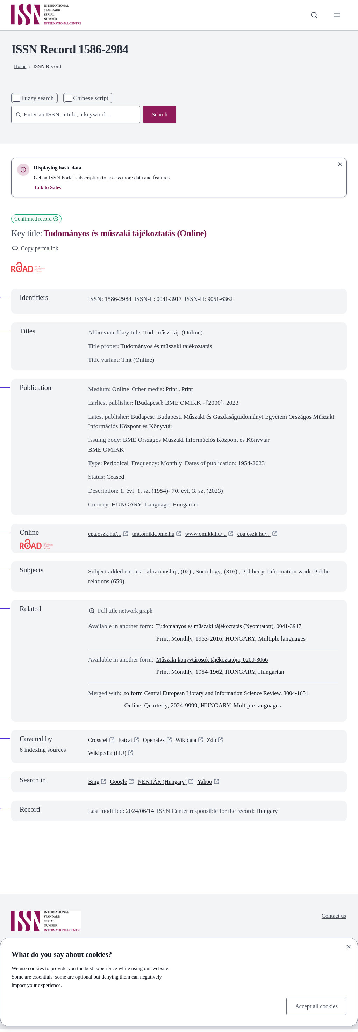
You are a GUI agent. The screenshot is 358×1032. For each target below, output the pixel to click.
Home (20, 66)
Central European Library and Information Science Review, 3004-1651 (232, 694)
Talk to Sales (48, 187)
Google (120, 784)
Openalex (157, 741)
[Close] (348, 946)
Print (172, 389)
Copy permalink (36, 248)
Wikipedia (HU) (108, 755)
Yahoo (211, 784)
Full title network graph (122, 611)
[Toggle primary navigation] (336, 15)
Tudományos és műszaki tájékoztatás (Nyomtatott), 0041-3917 (234, 627)
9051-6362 (222, 299)
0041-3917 (170, 299)
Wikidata (190, 741)
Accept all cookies (315, 1005)
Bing (94, 784)
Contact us (333, 919)
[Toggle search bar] (312, 15)
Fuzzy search (37, 97)
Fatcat (127, 741)
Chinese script (90, 97)
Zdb (217, 741)
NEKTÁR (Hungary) (165, 784)
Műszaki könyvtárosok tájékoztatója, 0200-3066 (216, 661)
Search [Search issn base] (159, 114)
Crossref (98, 741)
